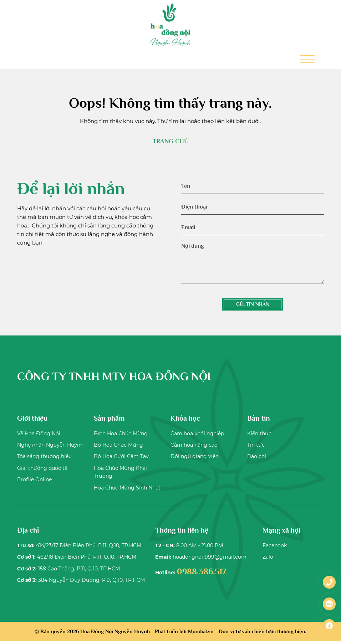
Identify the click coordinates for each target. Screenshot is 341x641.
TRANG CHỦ (170, 141)
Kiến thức (259, 433)
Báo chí (256, 456)
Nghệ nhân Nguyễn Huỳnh (50, 445)
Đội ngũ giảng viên (194, 456)
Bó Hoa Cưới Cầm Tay (121, 456)
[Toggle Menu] (307, 59)
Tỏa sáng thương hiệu (44, 456)
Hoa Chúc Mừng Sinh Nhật (127, 487)
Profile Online (34, 479)
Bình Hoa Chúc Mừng (121, 433)
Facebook (275, 545)
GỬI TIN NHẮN (252, 304)
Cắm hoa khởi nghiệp (197, 433)
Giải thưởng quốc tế (42, 468)
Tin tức (256, 445)
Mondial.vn (201, 631)
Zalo (268, 557)
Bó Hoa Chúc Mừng (118, 445)
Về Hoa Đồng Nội (38, 433)
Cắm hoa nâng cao (194, 445)
